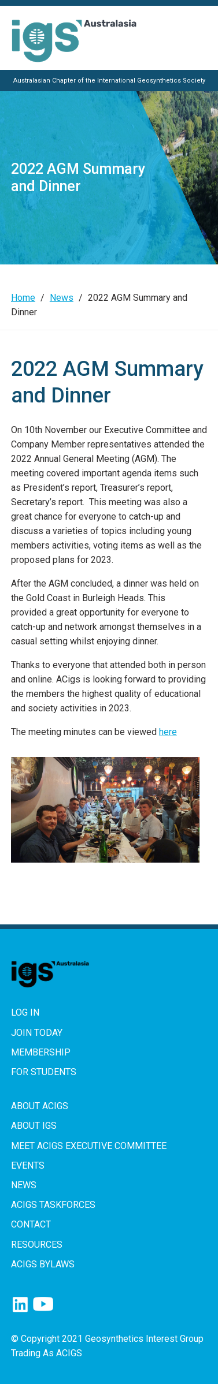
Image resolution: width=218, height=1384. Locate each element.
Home (23, 297)
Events (28, 1165)
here (168, 731)
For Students (43, 1071)
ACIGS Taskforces (53, 1204)
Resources (36, 1244)
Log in (25, 1012)
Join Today (36, 1032)
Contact (31, 1224)
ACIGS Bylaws (43, 1264)
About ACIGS (39, 1106)
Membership (41, 1052)
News (61, 297)
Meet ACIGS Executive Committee (89, 1145)
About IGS (34, 1125)
